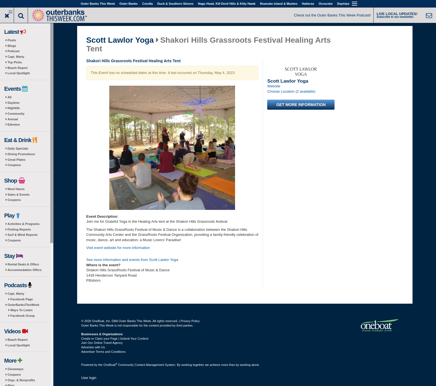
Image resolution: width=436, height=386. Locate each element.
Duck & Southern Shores (175, 3)
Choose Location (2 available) (291, 91)
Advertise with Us (93, 347)
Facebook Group (22, 315)
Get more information (301, 104)
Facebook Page (21, 299)
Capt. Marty (16, 56)
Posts (12, 40)
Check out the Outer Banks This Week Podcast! (332, 15)
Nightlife (14, 108)
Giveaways (15, 369)
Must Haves (16, 189)
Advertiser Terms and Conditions (103, 351)
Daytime (14, 102)
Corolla (147, 3)
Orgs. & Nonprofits (21, 380)
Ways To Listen (21, 310)
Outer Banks (128, 3)
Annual (13, 119)
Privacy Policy (190, 321)
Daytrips (343, 3)
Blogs (12, 45)
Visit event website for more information (118, 248)
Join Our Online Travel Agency (102, 342)
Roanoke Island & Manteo (278, 3)
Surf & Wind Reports (22, 234)
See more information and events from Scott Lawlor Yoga (132, 260)
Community (16, 113)
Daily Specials (18, 148)
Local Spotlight (19, 73)
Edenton (14, 124)
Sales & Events (19, 194)
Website (273, 86)
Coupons (14, 165)
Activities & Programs (23, 224)
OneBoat (110, 364)
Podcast (14, 51)
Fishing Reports (19, 229)
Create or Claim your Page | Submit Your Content (114, 338)
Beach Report (18, 67)
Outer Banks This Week (98, 3)
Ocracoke (326, 3)
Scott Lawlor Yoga (120, 40)
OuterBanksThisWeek (23, 304)
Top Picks (15, 62)
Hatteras (308, 3)
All (9, 97)
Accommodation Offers (25, 270)
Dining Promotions (21, 154)
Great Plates (16, 159)
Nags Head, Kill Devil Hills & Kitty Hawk (226, 3)
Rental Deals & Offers (23, 264)
